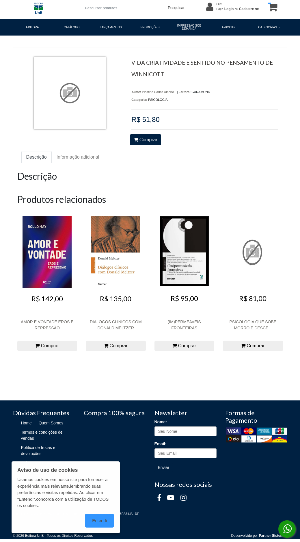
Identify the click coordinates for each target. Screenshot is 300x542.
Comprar (145, 139)
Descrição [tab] (36, 157)
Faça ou (237, 9)
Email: (160, 443)
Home (26, 423)
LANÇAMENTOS (111, 27)
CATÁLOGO (72, 27)
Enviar (163, 467)
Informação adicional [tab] (78, 157)
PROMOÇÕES (149, 27)
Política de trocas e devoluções (38, 450)
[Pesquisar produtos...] (122, 8)
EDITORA (32, 27)
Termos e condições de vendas (42, 435)
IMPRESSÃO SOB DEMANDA (189, 27)
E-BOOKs (228, 27)
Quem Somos (51, 423)
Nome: (160, 422)
